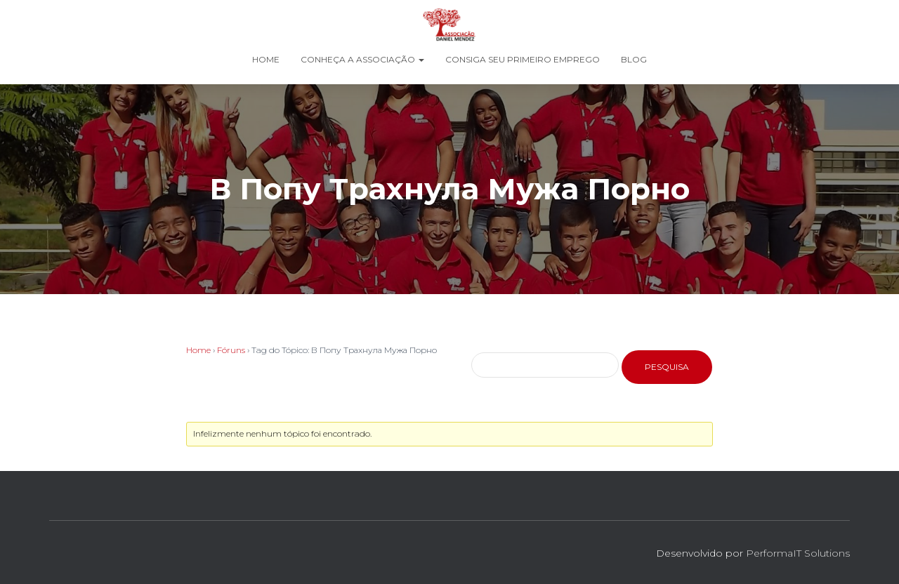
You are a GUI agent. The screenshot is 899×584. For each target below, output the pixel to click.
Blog (634, 59)
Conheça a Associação (362, 59)
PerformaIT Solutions (798, 553)
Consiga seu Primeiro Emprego (522, 59)
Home (266, 59)
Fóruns (231, 350)
